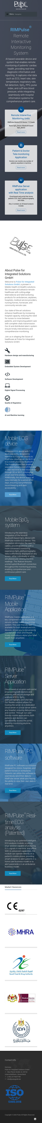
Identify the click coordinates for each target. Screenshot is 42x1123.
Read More (12, 494)
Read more (21, 132)
